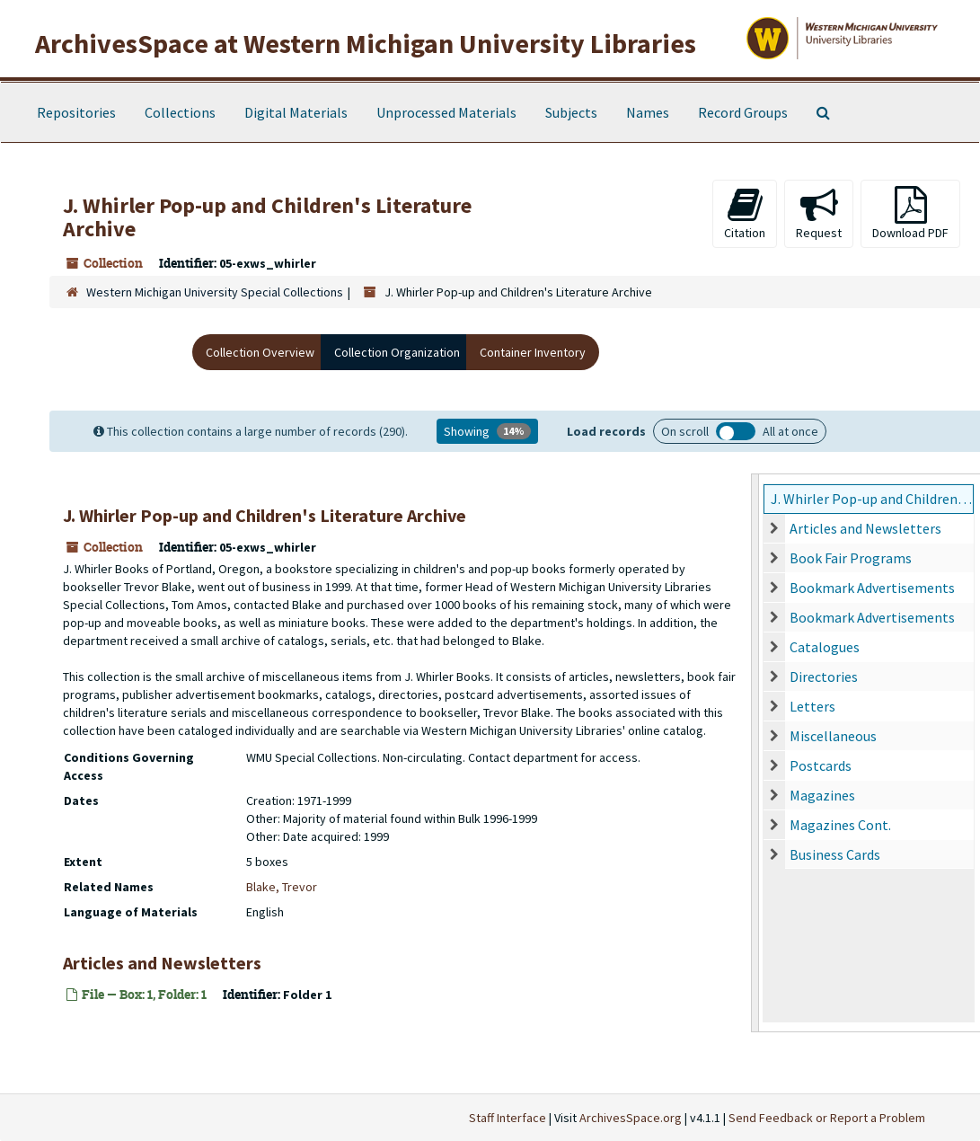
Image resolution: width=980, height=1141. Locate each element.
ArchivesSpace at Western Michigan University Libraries (365, 43)
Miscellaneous (833, 736)
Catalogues (825, 647)
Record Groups (743, 112)
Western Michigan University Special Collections (214, 292)
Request (819, 213)
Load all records (735, 431)
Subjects (571, 112)
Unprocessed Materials (446, 112)
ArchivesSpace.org (630, 1118)
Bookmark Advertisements (872, 588)
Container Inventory (533, 352)
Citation (744, 213)
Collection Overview (260, 352)
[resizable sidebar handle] (755, 752)
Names (647, 112)
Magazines (822, 795)
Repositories (76, 112)
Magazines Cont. (840, 825)
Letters (812, 706)
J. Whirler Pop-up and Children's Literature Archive (872, 499)
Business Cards (835, 854)
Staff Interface (507, 1118)
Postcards (821, 765)
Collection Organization (397, 352)
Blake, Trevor (281, 887)
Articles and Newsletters (865, 528)
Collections (180, 112)
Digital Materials (296, 112)
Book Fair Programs (851, 558)
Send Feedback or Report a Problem (826, 1118)
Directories (824, 676)
